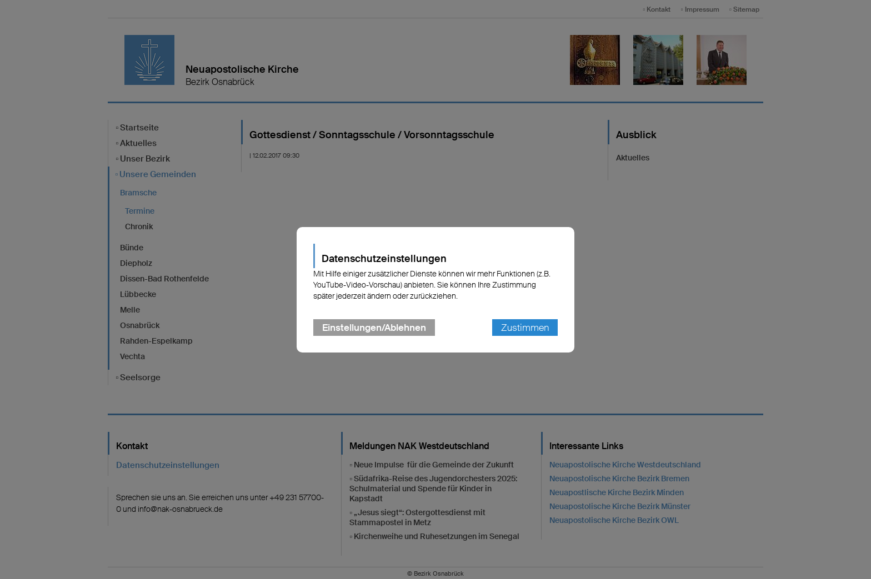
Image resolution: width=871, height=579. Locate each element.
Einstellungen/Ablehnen (374, 327)
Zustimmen (525, 327)
